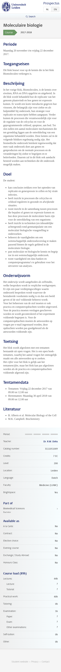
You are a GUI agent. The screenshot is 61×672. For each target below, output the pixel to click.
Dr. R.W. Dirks (50, 441)
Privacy (34, 661)
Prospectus (51, 3)
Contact (45, 661)
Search (32, 16)
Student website (20, 661)
